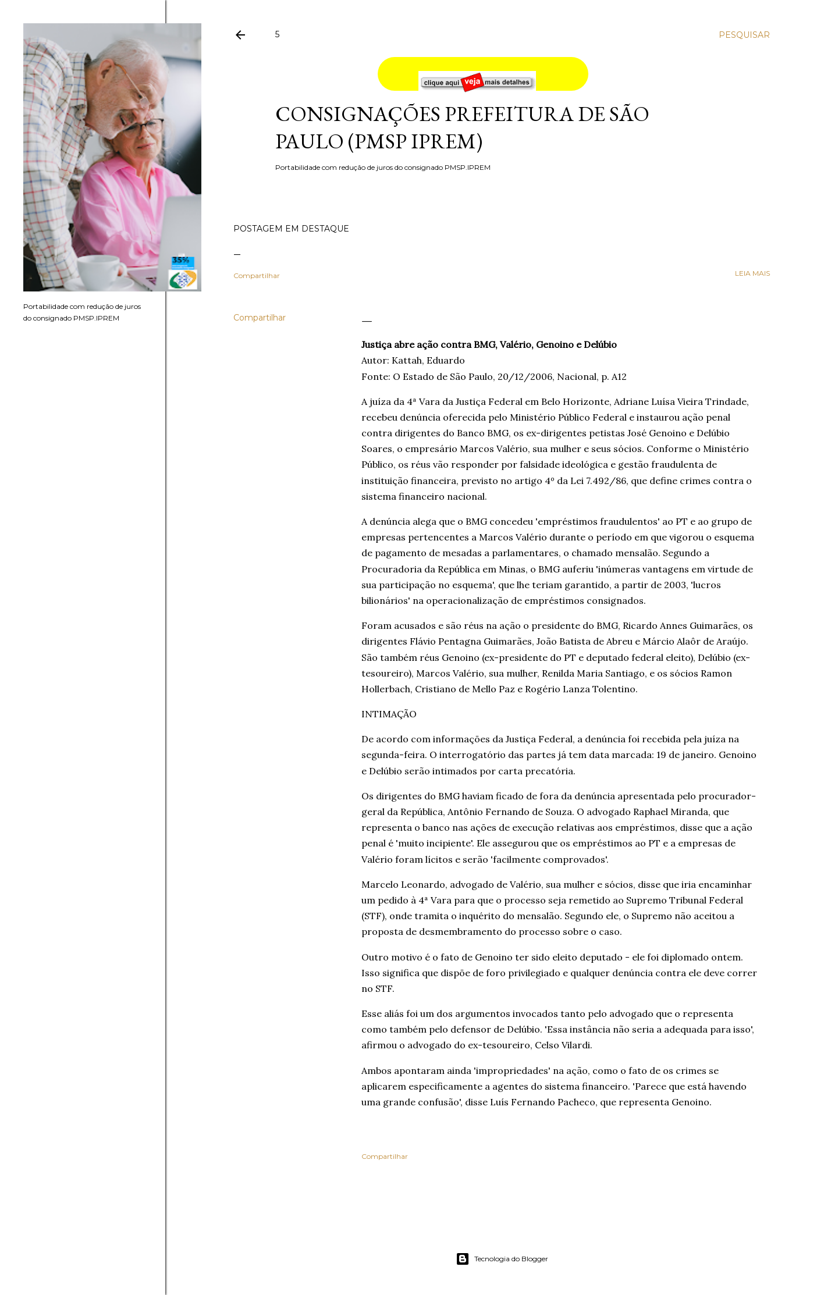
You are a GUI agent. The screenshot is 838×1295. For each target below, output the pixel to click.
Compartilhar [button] (256, 275)
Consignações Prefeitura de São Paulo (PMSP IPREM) (462, 127)
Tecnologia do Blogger (502, 1259)
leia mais (752, 273)
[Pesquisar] (744, 35)
